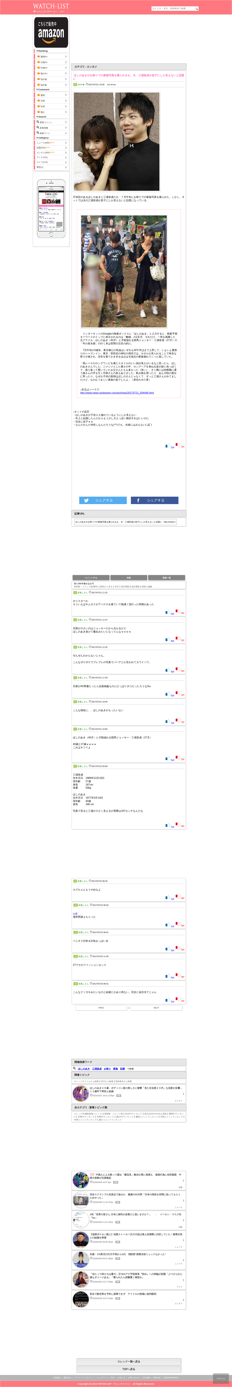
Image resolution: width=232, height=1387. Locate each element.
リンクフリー (102, 1378)
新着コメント (47, 122)
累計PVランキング (124, 1117)
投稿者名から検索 (123, 1081)
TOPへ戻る (128, 1369)
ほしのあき (84, 1068)
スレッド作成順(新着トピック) (88, 1114)
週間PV (44, 56)
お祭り (107, 1068)
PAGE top (221, 1379)
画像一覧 (167, 578)
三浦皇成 (97, 1068)
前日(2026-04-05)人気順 (155, 1114)
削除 (144, 586)
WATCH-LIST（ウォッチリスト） (115, 1384)
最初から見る (106, 586)
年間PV (42, 67)
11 (76, 932)
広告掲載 (146, 1378)
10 (76, 905)
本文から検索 (107, 1081)
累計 (41, 111)
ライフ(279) (42, 162)
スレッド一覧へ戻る (128, 1361)
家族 (115, 1068)
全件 (117, 586)
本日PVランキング (133, 1114)
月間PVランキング (86, 1117)
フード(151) (42, 157)
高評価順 (125, 586)
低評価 (42, 84)
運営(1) (40, 167)
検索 (129, 578)
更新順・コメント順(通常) (86, 586)
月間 (41, 100)
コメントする (91, 578)
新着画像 (42, 127)
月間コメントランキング (171, 1117)
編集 (150, 586)
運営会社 (67, 1378)
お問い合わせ (133, 1378)
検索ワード (43, 132)
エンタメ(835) (46, 152)
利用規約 (57, 1378)
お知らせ (121, 1378)
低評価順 (135, 586)
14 (76, 984)
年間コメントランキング (85, 1120)
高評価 (42, 79)
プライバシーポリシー (83, 1378)
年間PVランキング (105, 1117)
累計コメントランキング (110, 1120)
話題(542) (44, 147)
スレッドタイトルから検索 (86, 1081)
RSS (113, 1378)
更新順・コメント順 (113, 1114)
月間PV (42, 62)
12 (76, 956)
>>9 (75, 913)
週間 (43, 94)
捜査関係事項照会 (171, 1378)
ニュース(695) (46, 143)
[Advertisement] (103, 39)
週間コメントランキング (146, 1117)
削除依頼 (157, 1378)
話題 (122, 1068)
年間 (41, 106)
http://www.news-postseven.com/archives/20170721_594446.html (117, 392)
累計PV (42, 73)
